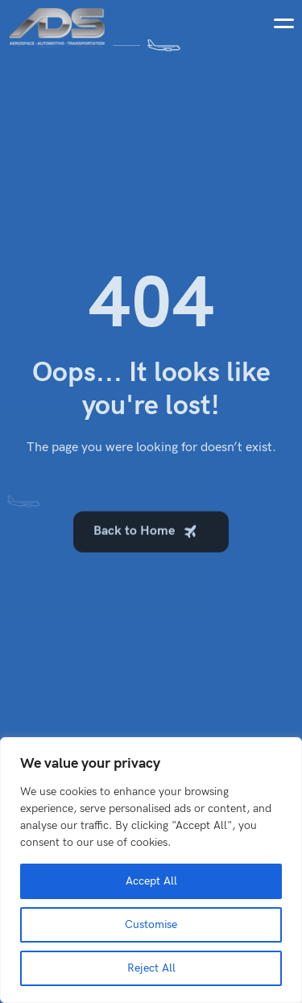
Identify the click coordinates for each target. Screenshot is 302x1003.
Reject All (151, 968)
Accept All (151, 881)
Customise (151, 924)
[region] (151, 870)
